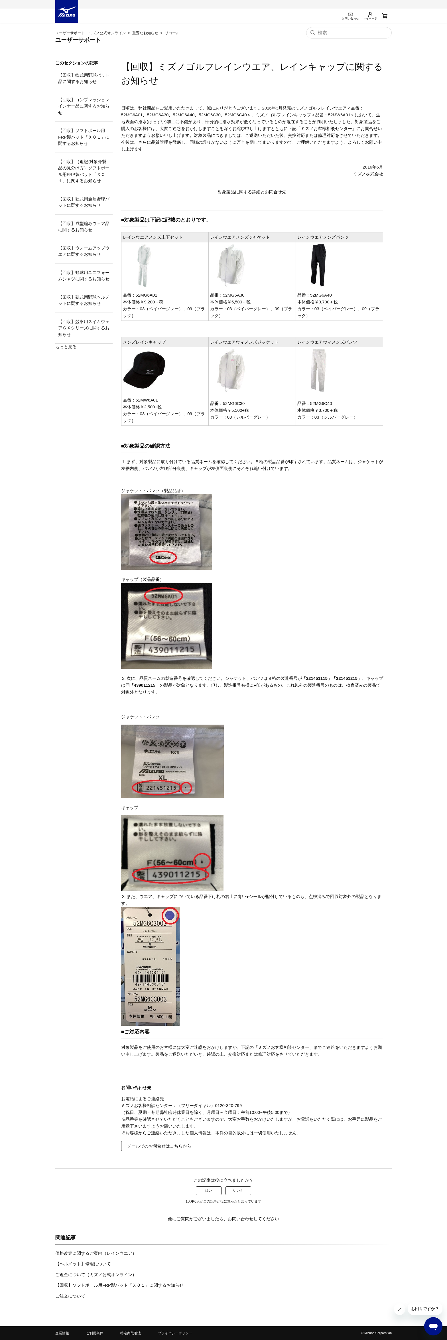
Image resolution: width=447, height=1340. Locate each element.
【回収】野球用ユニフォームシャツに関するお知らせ (83, 275)
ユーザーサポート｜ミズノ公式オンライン (90, 33)
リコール (172, 33)
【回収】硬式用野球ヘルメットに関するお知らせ (83, 300)
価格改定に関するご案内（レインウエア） (96, 1253)
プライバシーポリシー (175, 1333)
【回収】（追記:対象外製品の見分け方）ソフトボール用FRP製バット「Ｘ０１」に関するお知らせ (83, 171)
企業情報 (62, 1333)
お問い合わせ (240, 1218)
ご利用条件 (94, 1333)
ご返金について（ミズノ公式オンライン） (96, 1274)
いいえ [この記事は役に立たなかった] (238, 1191)
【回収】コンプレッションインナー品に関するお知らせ (83, 106)
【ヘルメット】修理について (83, 1263)
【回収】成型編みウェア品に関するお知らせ (83, 226)
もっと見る (66, 346)
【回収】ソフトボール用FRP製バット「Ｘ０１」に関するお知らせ (83, 137)
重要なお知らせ (145, 33)
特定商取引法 (130, 1333)
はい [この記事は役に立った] (208, 1191)
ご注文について (70, 1296)
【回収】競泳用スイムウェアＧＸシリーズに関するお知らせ (83, 328)
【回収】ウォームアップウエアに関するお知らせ (83, 251)
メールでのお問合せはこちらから (159, 1146)
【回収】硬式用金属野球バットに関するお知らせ (83, 202)
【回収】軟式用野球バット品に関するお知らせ (83, 78)
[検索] (349, 32)
